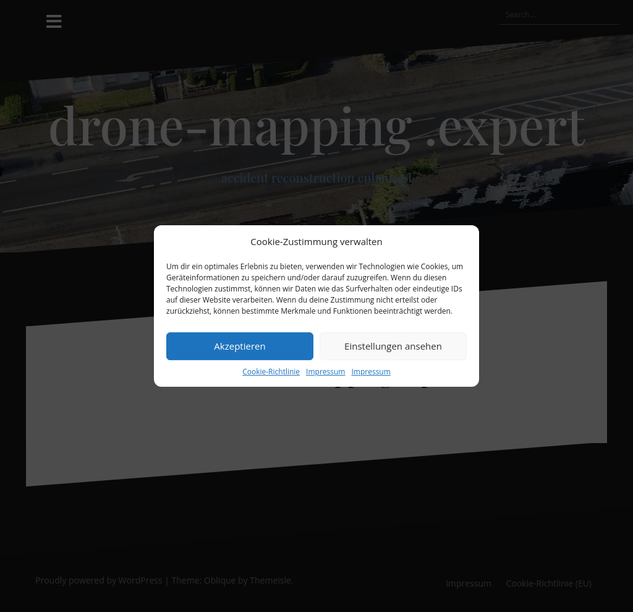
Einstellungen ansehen (393, 346)
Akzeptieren (239, 346)
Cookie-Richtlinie (271, 371)
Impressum (325, 371)
